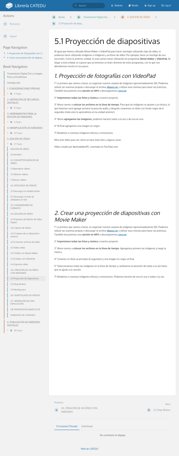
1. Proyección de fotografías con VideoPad (25, 53)
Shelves (117, 5)
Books (133, 5)
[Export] (23, 36)
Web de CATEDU (89, 448)
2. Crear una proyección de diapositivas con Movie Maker (25, 57)
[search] (88, 5)
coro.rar (122, 90)
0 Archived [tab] (86, 426)
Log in (166, 5)
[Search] (76, 5)
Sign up (149, 5)
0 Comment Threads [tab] (66, 426)
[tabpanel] (112, 435)
